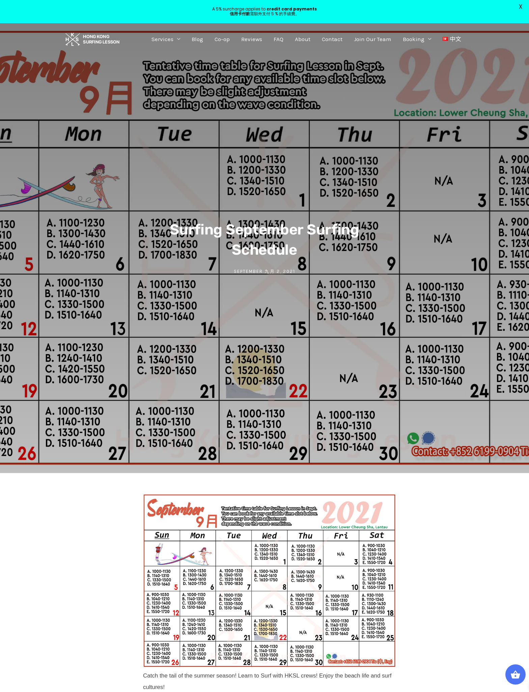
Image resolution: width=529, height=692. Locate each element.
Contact (332, 39)
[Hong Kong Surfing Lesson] (92, 38)
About (302, 39)
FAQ (278, 39)
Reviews (251, 39)
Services (162, 39)
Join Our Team (372, 39)
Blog (197, 39)
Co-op (222, 39)
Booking (413, 39)
